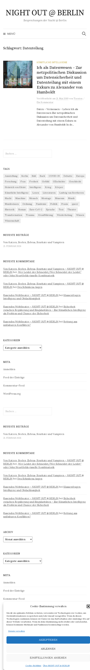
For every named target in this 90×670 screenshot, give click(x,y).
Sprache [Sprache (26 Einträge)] (50, 209)
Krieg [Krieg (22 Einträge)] (48, 187)
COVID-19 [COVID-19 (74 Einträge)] (54, 175)
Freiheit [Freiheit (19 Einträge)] (33, 181)
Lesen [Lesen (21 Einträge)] (35, 192)
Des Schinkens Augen (29, 287)
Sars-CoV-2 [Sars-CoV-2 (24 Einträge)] (36, 209)
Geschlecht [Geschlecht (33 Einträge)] (75, 181)
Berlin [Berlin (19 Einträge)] (24, 175)
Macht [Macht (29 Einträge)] (8, 198)
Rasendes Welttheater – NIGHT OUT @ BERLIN (31, 295)
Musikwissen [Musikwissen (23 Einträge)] (12, 203)
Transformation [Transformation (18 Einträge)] (13, 215)
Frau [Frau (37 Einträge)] (22, 181)
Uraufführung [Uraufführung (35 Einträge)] (45, 215)
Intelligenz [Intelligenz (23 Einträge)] (35, 187)
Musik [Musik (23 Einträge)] (71, 198)
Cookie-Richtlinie (33, 665)
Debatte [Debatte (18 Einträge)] (68, 175)
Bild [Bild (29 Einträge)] (34, 175)
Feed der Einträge (14, 377)
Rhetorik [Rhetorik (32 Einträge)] (9, 209)
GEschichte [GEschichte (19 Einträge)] (59, 181)
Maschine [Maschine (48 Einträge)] (20, 198)
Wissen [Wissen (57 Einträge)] (80, 215)
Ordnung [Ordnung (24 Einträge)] (27, 203)
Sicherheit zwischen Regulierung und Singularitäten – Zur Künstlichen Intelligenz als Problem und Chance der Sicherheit (44, 310)
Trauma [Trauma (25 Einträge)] (30, 215)
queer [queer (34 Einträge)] (75, 203)
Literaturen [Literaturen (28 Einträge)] (49, 192)
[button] (88, 606)
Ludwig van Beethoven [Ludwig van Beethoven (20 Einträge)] (71, 192)
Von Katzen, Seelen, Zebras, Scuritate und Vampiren (33, 242)
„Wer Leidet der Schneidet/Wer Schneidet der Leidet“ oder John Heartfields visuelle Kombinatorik (42, 274)
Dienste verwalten (16, 631)
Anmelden (9, 369)
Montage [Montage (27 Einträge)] (46, 198)
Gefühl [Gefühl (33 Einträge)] (45, 181)
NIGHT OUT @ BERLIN (45, 13)
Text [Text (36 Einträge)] (61, 209)
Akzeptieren (48, 639)
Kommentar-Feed (13, 385)
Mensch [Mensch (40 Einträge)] (33, 198)
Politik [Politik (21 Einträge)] (53, 203)
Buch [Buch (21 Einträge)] (42, 175)
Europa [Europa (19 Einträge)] (80, 175)
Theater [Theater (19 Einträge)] (71, 209)
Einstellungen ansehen (48, 657)
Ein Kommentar (45, 102)
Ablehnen (48, 648)
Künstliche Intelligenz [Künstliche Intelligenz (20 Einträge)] (17, 192)
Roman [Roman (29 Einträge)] (22, 209)
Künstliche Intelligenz (52, 62)
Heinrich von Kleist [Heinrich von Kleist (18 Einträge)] (15, 187)
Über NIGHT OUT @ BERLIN (56, 665)
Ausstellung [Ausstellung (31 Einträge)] (11, 175)
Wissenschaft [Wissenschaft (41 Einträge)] (12, 220)
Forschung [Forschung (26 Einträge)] (11, 181)
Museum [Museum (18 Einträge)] (59, 198)
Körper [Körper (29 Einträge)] (59, 187)
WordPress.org (12, 393)
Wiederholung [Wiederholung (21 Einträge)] (64, 215)
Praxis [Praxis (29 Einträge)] (64, 203)
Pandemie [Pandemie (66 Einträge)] (41, 203)
